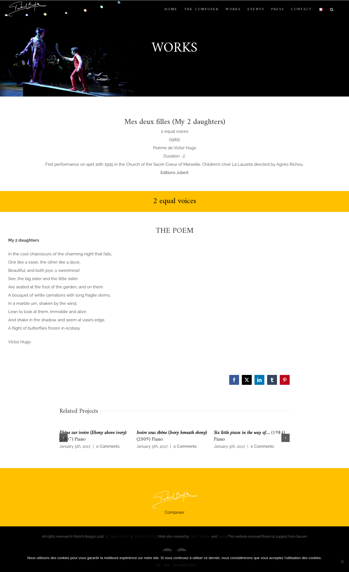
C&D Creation (200, 536)
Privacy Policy (145, 536)
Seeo (222, 536)
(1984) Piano (249, 436)
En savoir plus (184, 565)
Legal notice (119, 536)
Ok (158, 565)
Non (167, 565)
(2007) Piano (92, 436)
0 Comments (108, 446)
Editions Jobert (174, 172)
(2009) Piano (172, 436)
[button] (332, 9)
